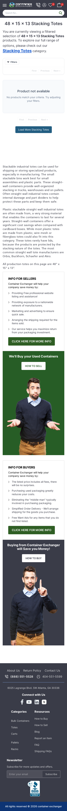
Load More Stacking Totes (33, 129)
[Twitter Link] (44, 702)
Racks (14, 749)
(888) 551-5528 (21, 676)
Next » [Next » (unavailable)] (57, 70)
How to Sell (41, 725)
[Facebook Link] (22, 701)
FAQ (36, 744)
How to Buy (41, 718)
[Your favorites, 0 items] (50, 5)
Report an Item (43, 738)
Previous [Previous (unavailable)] (45, 70)
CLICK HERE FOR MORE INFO (31, 341)
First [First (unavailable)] (34, 70)
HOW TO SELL (33, 365)
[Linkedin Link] (37, 702)
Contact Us (52, 670)
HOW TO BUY (34, 558)
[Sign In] (44, 4)
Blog (37, 731)
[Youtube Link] (29, 702)
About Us (13, 670)
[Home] (21, 5)
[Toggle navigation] (6, 3)
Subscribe (51, 774)
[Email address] (33, 774)
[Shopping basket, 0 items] (59, 4)
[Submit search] (60, 13)
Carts (14, 733)
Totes (14, 727)
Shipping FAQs (43, 751)
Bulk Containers (20, 720)
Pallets (15, 742)
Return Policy (32, 670)
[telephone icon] (38, 5)
